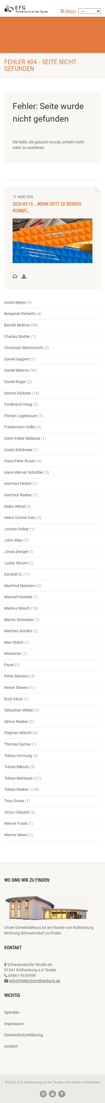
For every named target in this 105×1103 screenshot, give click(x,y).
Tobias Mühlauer (18, 778)
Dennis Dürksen (17, 393)
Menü (68, 11)
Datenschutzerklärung (23, 1035)
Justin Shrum (15, 563)
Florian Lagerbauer (20, 416)
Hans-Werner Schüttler (23, 472)
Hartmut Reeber (18, 495)
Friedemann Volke (19, 427)
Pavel (9, 665)
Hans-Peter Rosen (20, 461)
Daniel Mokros (16, 370)
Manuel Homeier (18, 597)
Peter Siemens (16, 676)
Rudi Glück (13, 699)
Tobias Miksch (16, 767)
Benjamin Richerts (20, 313)
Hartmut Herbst (18, 483)
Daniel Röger (15, 381)
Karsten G (13, 574)
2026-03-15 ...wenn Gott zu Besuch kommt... (47, 207)
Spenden (11, 1012)
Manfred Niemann (20, 585)
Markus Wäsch (17, 608)
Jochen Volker (16, 529)
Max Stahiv (14, 642)
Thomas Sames (17, 744)
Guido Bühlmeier (18, 450)
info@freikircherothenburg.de (34, 981)
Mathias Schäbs (18, 631)
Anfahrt (11, 1046)
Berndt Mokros (17, 325)
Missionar (12, 653)
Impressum (14, 1024)
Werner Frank (15, 823)
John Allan (13, 540)
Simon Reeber (16, 721)
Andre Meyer (15, 302)
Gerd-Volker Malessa (22, 438)
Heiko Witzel (14, 506)
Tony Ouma (14, 801)
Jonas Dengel (16, 551)
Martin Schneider (19, 619)
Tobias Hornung (18, 755)
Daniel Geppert (17, 359)
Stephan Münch (18, 732)
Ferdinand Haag (18, 404)
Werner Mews (16, 835)
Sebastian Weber (18, 710)
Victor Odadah (16, 812)
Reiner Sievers (16, 687)
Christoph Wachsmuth (23, 347)
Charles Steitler (17, 336)
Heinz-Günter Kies (19, 517)
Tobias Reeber (16, 789)
